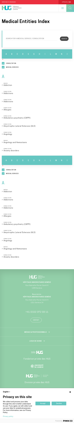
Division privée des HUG (37, 382)
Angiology (8, 134)
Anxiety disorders (11, 151)
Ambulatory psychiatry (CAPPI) (17, 118)
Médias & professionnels (35, 332)
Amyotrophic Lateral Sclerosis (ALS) (20, 126)
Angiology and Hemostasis (15, 142)
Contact (36, 320)
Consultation (11, 63)
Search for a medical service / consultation (25, 38)
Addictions (8, 93)
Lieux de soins (35, 341)
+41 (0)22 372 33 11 (37, 312)
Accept (42, 403)
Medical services (12, 67)
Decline (59, 403)
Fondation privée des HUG (37, 359)
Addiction (8, 85)
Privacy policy (8, 416)
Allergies (7, 110)
